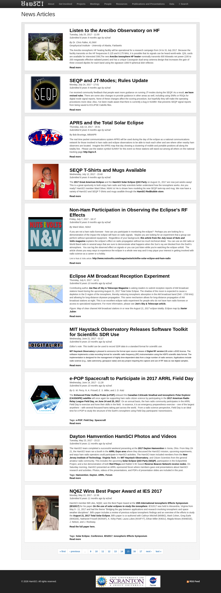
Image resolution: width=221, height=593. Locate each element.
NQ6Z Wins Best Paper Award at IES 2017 (116, 491)
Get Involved (65, 4)
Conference (97, 536)
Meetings (95, 4)
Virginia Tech (109, 457)
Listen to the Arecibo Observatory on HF (115, 30)
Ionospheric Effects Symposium (130, 536)
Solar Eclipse (83, 536)
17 (141, 551)
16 (134, 551)
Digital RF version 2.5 (157, 351)
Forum (109, 475)
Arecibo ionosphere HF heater (125, 56)
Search (183, 4)
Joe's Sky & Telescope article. (150, 303)
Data (171, 4)
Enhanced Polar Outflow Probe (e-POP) (94, 395)
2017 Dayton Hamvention (151, 448)
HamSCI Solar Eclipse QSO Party (130, 182)
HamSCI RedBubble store (150, 191)
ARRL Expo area (117, 451)
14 (122, 551)
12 (109, 551)
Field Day (88, 420)
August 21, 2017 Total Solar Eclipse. (92, 515)
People (107, 4)
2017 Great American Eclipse (89, 182)
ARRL (101, 475)
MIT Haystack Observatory (82, 351)
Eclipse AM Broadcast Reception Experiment (120, 276)
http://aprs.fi (89, 152)
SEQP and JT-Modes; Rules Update (109, 80)
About (51, 4)
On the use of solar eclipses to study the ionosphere (120, 506)
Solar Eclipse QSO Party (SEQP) (139, 461)
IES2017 (108, 536)
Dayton (93, 475)
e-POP (79, 420)
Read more (75, 67)
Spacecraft (100, 420)
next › (149, 551)
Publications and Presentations (148, 4)
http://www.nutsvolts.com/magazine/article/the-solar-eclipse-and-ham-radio (132, 258)
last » (158, 551)
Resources (121, 4)
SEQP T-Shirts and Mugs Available (108, 170)
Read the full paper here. (82, 526)
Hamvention (82, 475)
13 (115, 551)
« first (63, 551)
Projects (81, 4)
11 (103, 551)
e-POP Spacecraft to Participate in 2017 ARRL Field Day (131, 378)
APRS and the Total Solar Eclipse (107, 122)
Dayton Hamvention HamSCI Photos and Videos (123, 436)
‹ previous (74, 551)
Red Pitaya (115, 464)
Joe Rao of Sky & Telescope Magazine (108, 288)
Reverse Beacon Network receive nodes (165, 464)
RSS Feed (193, 581)
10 (96, 551)
